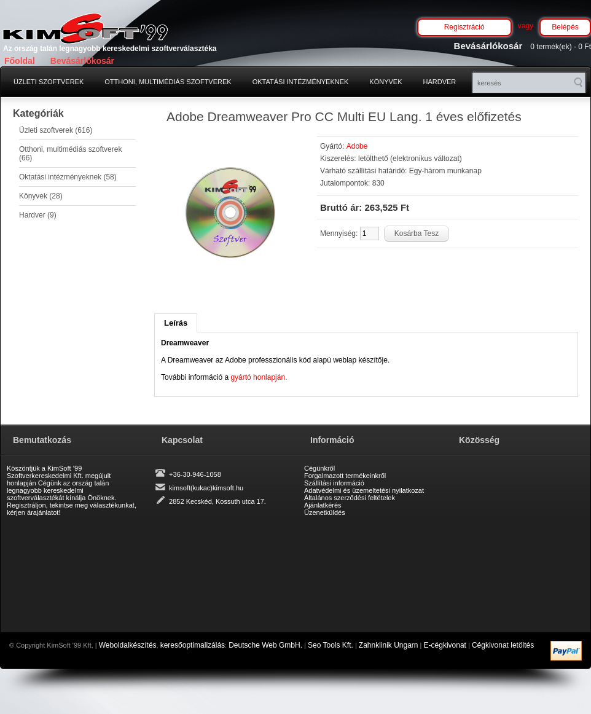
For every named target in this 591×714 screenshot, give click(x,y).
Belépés (565, 27)
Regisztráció (464, 27)
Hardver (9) (38, 215)
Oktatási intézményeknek (300, 81)
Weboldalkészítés (128, 645)
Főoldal (19, 61)
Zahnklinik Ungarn (388, 645)
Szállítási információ (334, 483)
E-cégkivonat (445, 645)
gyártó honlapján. (258, 377)
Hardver (439, 81)
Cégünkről (319, 468)
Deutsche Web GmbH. (265, 645)
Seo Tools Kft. (330, 645)
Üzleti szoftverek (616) (55, 130)
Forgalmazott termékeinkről (345, 475)
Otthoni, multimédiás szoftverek (167, 81)
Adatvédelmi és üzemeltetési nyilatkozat (364, 490)
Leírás (175, 323)
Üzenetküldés (324, 512)
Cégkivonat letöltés (503, 645)
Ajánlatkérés (323, 505)
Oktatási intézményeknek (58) (68, 177)
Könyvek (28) (41, 196)
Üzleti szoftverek (49, 81)
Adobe (357, 146)
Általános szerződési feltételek (349, 497)
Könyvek (385, 81)
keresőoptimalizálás (192, 645)
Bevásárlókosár (82, 61)
